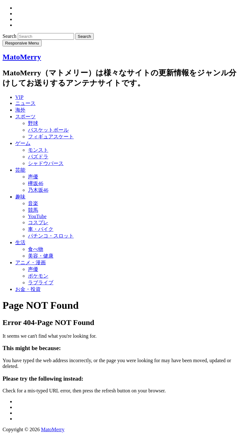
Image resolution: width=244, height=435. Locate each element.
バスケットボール (48, 130)
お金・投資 (28, 289)
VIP (19, 97)
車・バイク (40, 229)
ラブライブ (40, 282)
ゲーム (22, 143)
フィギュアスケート (51, 136)
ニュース (25, 103)
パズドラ (38, 156)
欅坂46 (35, 183)
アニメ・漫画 (30, 262)
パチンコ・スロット (51, 235)
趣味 (20, 196)
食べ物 (35, 249)
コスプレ (38, 222)
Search (10, 36)
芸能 (20, 170)
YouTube (37, 216)
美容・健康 (40, 256)
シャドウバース (46, 163)
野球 (33, 123)
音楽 (33, 203)
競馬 (33, 210)
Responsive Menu (22, 43)
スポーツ (25, 116)
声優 (33, 176)
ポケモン (38, 276)
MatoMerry (22, 57)
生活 (20, 242)
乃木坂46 (38, 190)
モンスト (38, 150)
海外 (20, 110)
